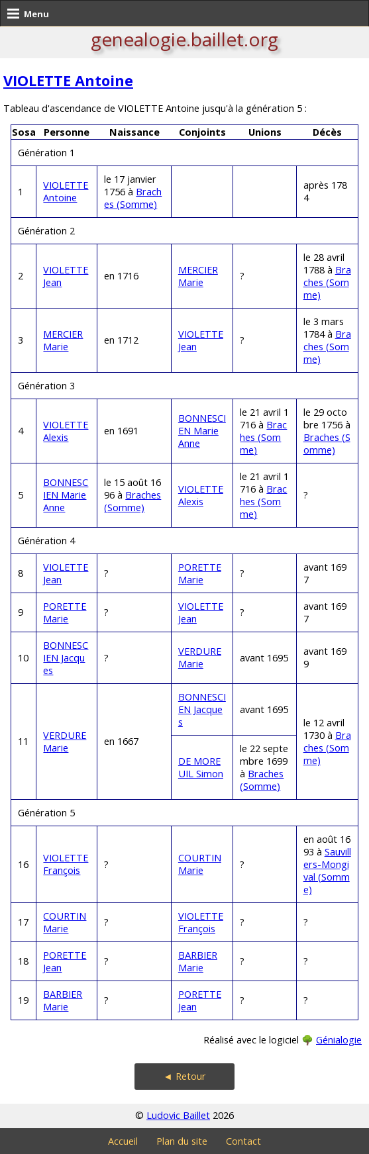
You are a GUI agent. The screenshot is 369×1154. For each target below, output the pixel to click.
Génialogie (339, 1040)
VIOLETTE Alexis (65, 431)
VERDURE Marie (199, 657)
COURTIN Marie (199, 864)
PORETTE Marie (199, 573)
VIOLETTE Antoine (68, 80)
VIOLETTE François (65, 864)
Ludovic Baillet (178, 1115)
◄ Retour (184, 1076)
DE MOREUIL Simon (200, 767)
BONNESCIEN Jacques (65, 658)
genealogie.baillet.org (184, 39)
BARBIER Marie (197, 961)
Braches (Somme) (133, 198)
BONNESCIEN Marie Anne (202, 431)
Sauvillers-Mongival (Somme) (327, 870)
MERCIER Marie (198, 276)
